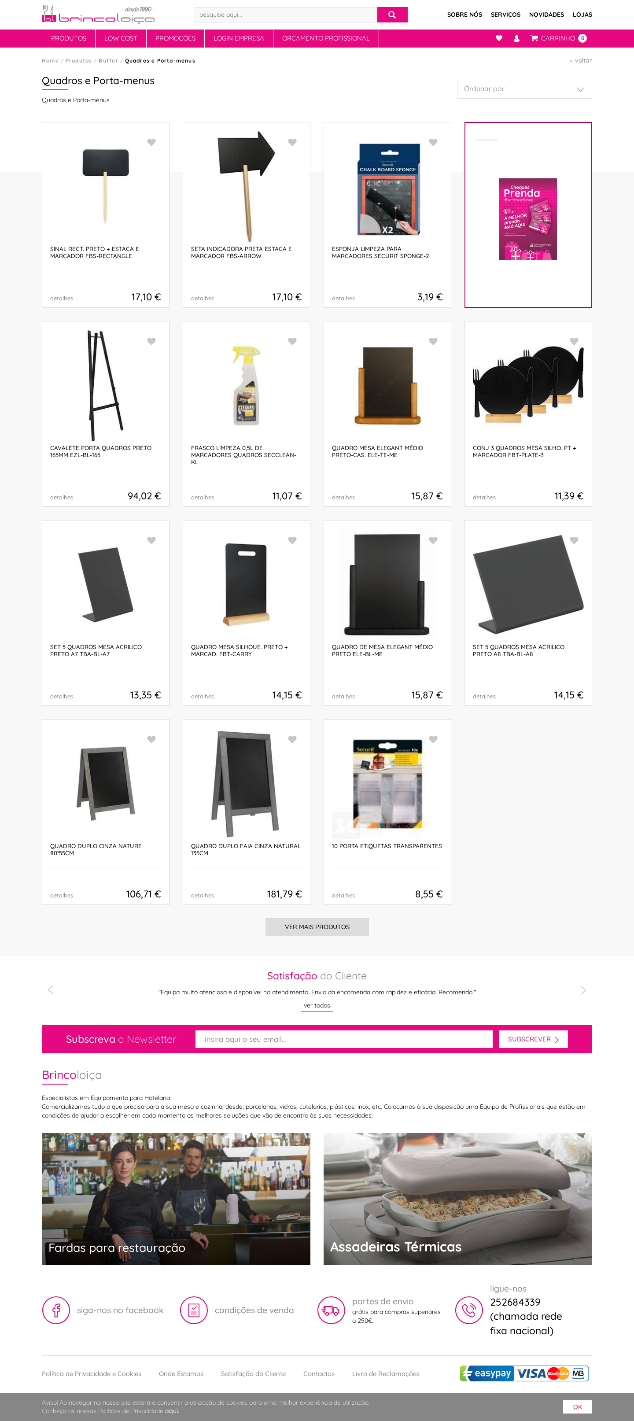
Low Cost (120, 38)
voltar (583, 60)
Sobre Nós (464, 14)
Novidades (546, 14)
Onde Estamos (181, 1373)
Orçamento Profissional (326, 38)
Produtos (68, 38)
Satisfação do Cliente (253, 1373)
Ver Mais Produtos (317, 927)
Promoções (175, 38)
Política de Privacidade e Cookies (91, 1373)
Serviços (505, 14)
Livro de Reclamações (386, 1373)
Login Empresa (239, 38)
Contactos (319, 1373)
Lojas (582, 14)
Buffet (108, 60)
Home (50, 60)
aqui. (172, 1411)
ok (577, 1407)
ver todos (317, 1005)
